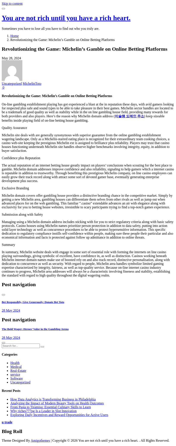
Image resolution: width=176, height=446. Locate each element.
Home (14, 36)
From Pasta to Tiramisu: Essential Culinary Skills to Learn (50, 407)
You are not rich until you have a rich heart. (66, 18)
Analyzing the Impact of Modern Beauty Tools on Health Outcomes (57, 403)
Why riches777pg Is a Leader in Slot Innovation (43, 411)
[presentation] (3, 294)
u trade (7, 422)
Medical (16, 367)
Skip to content (12, 3)
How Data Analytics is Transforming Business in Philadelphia (53, 399)
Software (16, 378)
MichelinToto (32, 83)
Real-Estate (18, 370)
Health (15, 363)
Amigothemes (40, 440)
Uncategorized (12, 83)
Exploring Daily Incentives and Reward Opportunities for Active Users (59, 415)
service (15, 374)
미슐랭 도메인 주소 (129, 116)
